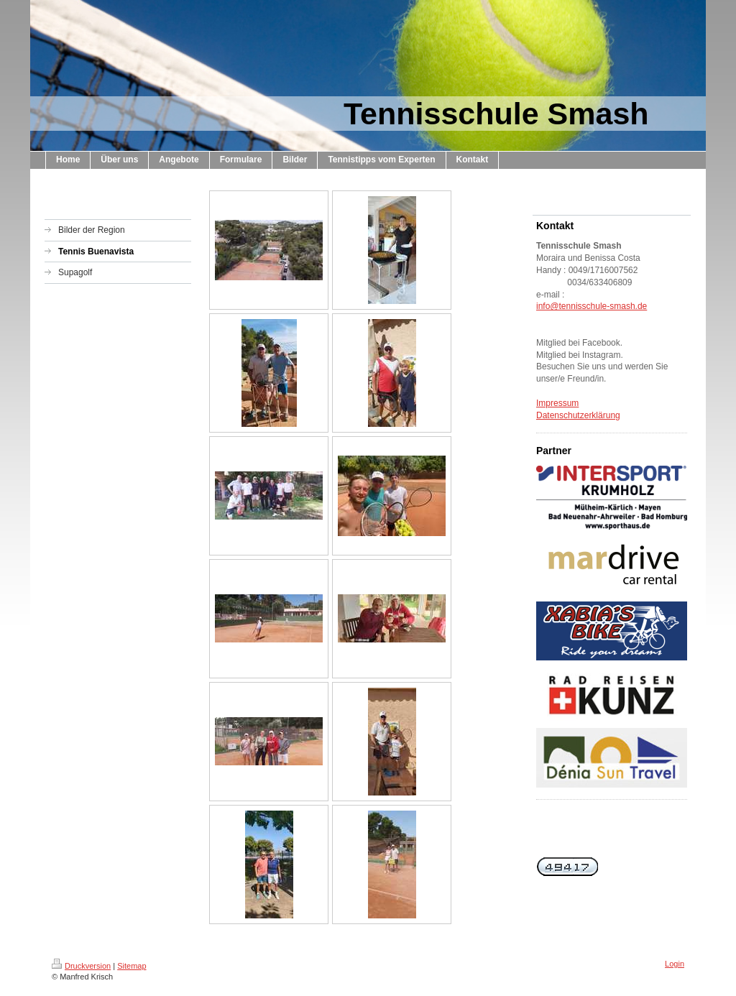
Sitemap (131, 966)
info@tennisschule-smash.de (591, 306)
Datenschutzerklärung (578, 415)
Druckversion (81, 966)
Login (674, 963)
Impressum (557, 403)
